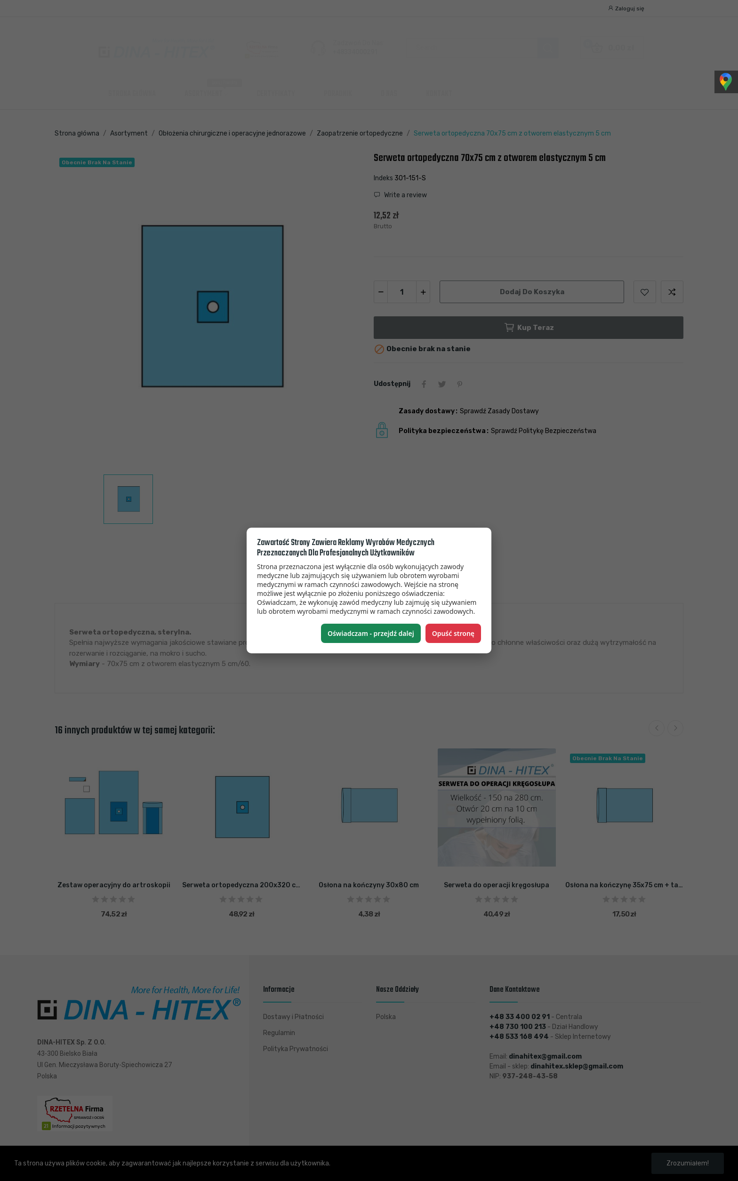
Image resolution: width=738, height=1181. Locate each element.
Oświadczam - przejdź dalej (371, 633)
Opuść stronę (453, 633)
